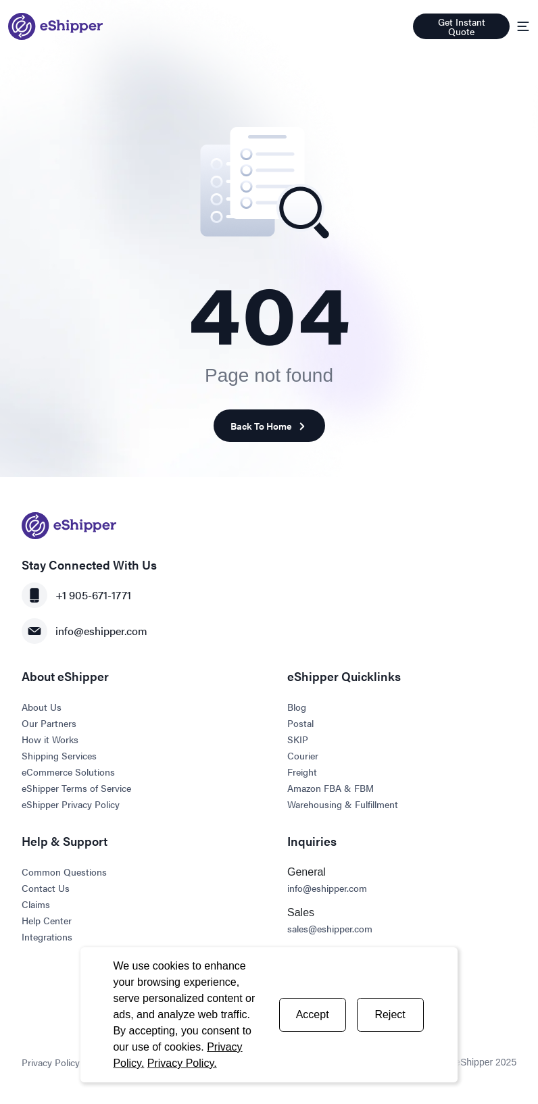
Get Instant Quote (461, 26)
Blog (296, 706)
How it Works (50, 739)
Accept (312, 1014)
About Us (42, 706)
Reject (389, 1014)
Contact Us (46, 888)
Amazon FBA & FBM (330, 788)
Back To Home (269, 426)
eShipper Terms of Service (76, 788)
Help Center (47, 920)
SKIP (297, 739)
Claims (36, 904)
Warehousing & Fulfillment (342, 804)
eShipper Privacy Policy (71, 804)
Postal (300, 723)
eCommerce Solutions (68, 771)
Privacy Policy (51, 1062)
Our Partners (49, 723)
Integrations (47, 936)
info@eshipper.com (84, 631)
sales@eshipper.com (329, 928)
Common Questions (64, 871)
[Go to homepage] (55, 26)
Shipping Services (59, 755)
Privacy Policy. (182, 1063)
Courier (302, 755)
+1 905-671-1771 (76, 595)
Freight (302, 771)
